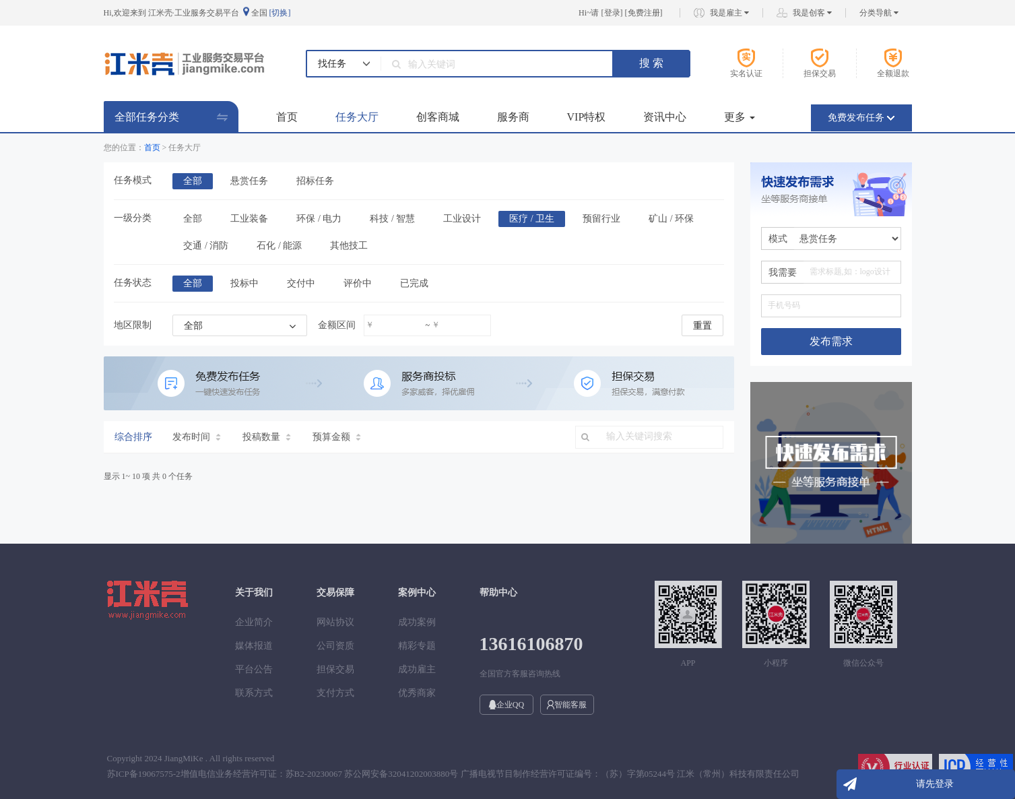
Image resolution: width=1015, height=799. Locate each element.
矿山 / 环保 (671, 219)
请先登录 (935, 784)
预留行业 (601, 219)
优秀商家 (417, 693)
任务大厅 (357, 117)
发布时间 (196, 437)
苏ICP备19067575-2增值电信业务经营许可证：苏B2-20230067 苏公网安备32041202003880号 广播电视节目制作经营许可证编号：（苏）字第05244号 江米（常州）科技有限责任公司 (453, 774)
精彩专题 (417, 646)
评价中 (357, 283)
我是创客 (812, 13)
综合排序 (133, 437)
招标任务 (315, 181)
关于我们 (254, 592)
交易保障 (335, 592)
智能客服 (567, 704)
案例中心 (417, 592)
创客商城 (437, 117)
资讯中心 (664, 117)
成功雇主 (417, 669)
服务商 (513, 117)
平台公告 (254, 669)
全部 (192, 181)
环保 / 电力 (318, 219)
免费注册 (644, 13)
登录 (612, 13)
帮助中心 (498, 592)
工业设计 (462, 219)
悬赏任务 (249, 181)
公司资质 (335, 646)
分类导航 (878, 13)
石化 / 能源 (279, 246)
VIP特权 (586, 117)
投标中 (244, 283)
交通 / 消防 (205, 246)
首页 (287, 117)
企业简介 (254, 622)
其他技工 (349, 246)
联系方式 (254, 693)
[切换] (280, 13)
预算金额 (337, 437)
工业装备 (249, 219)
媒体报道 (254, 646)
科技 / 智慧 (392, 219)
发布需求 (831, 341)
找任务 (332, 64)
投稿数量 (266, 437)
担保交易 (335, 669)
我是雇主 (729, 13)
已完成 (414, 283)
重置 (702, 326)
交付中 (301, 283)
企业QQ (506, 704)
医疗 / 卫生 (531, 219)
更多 (739, 117)
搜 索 (651, 63)
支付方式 (335, 693)
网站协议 (335, 622)
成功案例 (417, 622)
